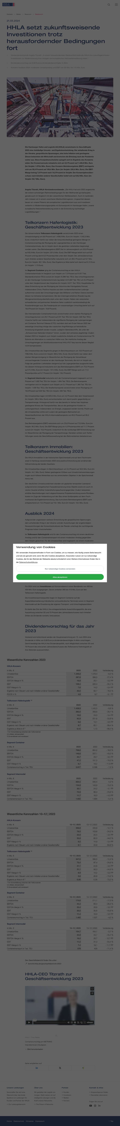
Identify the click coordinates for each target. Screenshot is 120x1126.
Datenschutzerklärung (28, 562)
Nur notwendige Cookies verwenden (60, 569)
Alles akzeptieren (60, 577)
